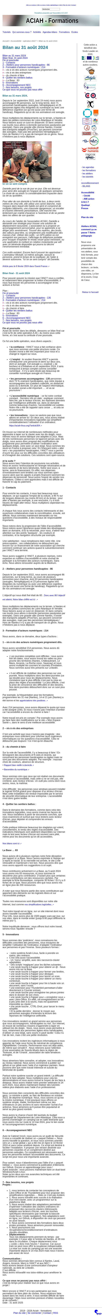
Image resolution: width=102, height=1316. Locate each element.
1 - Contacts (9, 62)
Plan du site (19, 1313)
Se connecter (34, 1313)
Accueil (6, 41)
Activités (38, 32)
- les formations (88, 170)
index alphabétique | (53, 5)
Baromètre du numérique (15, 769)
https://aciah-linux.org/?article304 (24, 425)
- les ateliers (87, 173)
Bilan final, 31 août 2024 (15, 58)
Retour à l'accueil (90, 292)
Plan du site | (67, 5)
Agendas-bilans (51, 32)
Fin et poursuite (11, 60)
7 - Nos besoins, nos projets (17, 87)
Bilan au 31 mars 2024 (14, 55)
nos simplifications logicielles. (38, 904)
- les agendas (87, 167)
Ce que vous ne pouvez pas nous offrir (23, 89)
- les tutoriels (87, 177)
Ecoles (75, 32)
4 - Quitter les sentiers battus (17, 77)
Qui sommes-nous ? (22, 32)
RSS (55, 1313)
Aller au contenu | (31, 5)
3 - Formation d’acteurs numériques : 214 (24, 67)
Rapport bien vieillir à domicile (18, 765)
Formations (65, 32)
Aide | (61, 5)
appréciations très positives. (33, 700)
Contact (73, 5)
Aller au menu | (41, 5)
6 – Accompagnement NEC (17, 85)
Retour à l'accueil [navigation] (51, 7)
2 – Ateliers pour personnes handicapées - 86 (26, 65)
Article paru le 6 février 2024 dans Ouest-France (25, 266)
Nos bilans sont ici (11, 843)
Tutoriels (7, 32)
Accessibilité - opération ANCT (24, 41)
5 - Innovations (10, 82)
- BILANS (85, 186)
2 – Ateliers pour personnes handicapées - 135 (27, 297)
